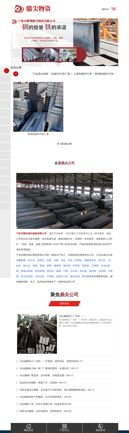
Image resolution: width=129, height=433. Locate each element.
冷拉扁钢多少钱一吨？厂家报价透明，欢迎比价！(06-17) (48, 368)
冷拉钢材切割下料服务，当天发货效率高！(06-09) (45, 397)
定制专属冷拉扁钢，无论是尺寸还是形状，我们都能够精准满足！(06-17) (57, 390)
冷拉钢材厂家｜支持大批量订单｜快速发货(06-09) (45, 404)
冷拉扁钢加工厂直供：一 (72, 316)
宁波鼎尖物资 (40, 73)
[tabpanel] (64, 42)
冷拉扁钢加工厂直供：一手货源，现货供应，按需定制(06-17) (51, 361)
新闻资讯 (64, 303)
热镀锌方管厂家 (60, 73)
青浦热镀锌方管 (104, 73)
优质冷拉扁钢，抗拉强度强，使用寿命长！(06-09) (45, 411)
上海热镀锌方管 (82, 73)
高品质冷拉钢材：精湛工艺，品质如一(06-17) (43, 382)
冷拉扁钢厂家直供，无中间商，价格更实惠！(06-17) (46, 375)
